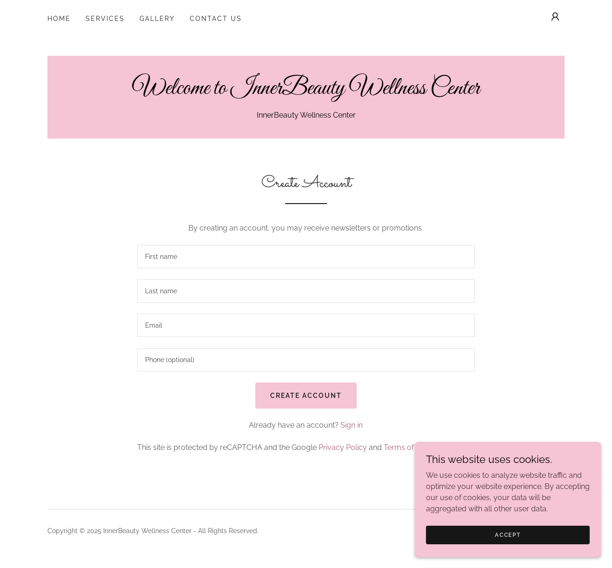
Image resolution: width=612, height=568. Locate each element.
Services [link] (105, 18)
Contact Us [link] (216, 18)
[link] (306, 91)
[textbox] (305, 256)
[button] (555, 16)
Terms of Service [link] (412, 447)
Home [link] (59, 18)
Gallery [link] (157, 18)
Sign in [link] (351, 425)
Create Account (306, 395)
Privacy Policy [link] (343, 447)
